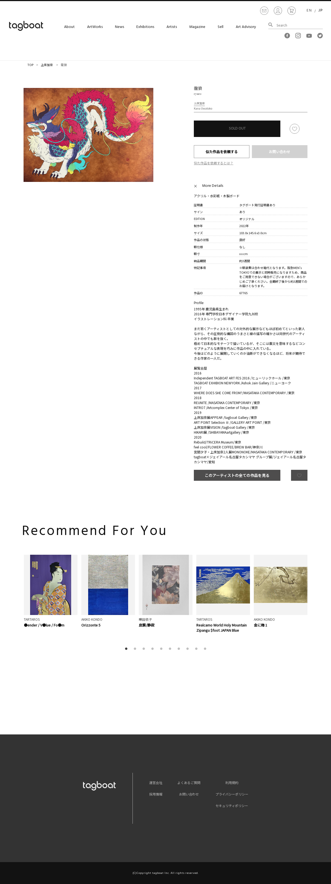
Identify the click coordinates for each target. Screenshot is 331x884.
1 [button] (127, 649)
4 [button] (153, 649)
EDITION (199, 219)
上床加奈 (47, 64)
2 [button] (136, 649)
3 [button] (145, 649)
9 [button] (197, 649)
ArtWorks (95, 27)
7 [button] (180, 649)
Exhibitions (145, 27)
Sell (220, 27)
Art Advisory (246, 27)
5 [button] (162, 649)
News (119, 27)
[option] (88, 135)
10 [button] (206, 649)
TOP (30, 64)
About (69, 27)
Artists (171, 27)
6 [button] (171, 649)
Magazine (197, 27)
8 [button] (188, 649)
